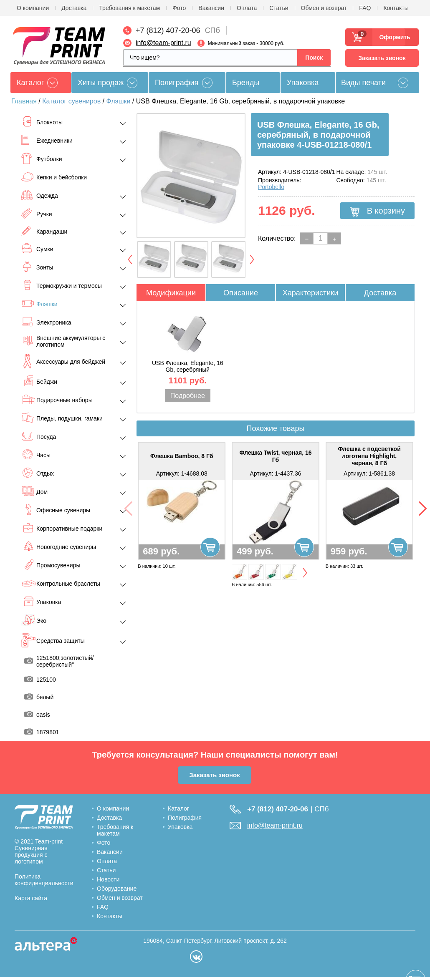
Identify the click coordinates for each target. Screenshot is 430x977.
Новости (108, 879)
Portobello (271, 187)
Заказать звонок (381, 58)
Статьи (278, 8)
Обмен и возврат (324, 8)
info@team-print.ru (163, 42)
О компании (33, 8)
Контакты (395, 8)
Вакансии (211, 8)
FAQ (365, 8)
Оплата (247, 8)
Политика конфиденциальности (44, 879)
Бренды (245, 82)
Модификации (171, 293)
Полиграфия (176, 82)
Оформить (392, 37)
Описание (240, 293)
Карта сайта (31, 898)
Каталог (178, 808)
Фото (179, 8)
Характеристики (310, 293)
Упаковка (303, 82)
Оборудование (117, 888)
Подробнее (187, 395)
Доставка (73, 8)
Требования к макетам (129, 8)
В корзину (377, 211)
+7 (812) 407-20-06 (168, 30)
